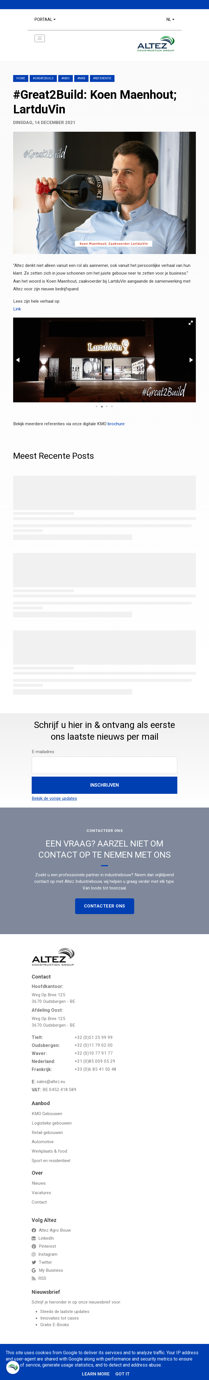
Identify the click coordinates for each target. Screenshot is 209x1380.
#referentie (102, 78)
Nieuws (39, 1183)
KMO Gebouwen (47, 1113)
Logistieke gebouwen (52, 1123)
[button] (190, 322)
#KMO (65, 78)
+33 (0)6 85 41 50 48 (95, 1069)
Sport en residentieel (51, 1160)
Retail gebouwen (47, 1132)
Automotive (43, 1141)
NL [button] (168, 19)
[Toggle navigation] (40, 38)
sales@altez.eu (51, 1081)
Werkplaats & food (49, 1151)
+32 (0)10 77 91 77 (94, 1053)
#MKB (81, 78)
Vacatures (41, 1192)
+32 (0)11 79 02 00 (94, 1045)
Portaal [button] (43, 19)
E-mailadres (43, 751)
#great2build (43, 78)
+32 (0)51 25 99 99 (94, 1037)
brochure (116, 423)
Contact (39, 1202)
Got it (122, 1374)
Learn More (96, 1374)
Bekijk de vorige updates (54, 798)
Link (17, 309)
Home (20, 78)
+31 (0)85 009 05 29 (95, 1061)
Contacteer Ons (104, 906)
